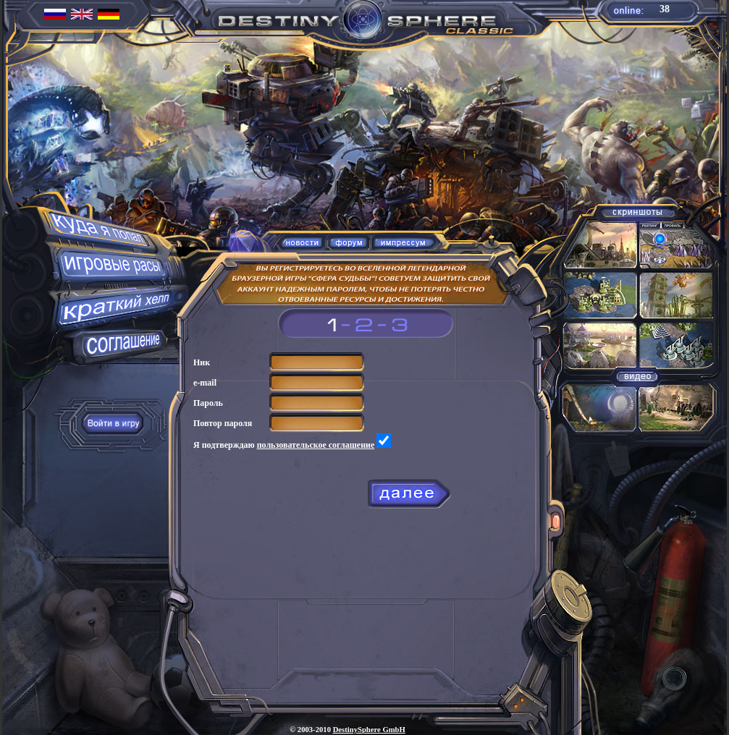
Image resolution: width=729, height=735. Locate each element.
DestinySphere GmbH (369, 730)
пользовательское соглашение (316, 445)
